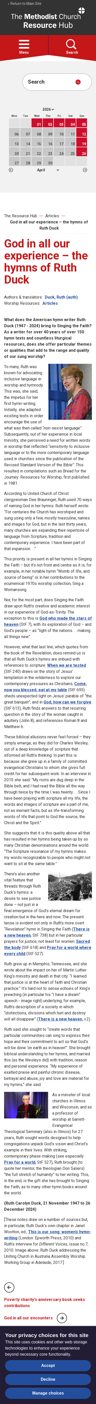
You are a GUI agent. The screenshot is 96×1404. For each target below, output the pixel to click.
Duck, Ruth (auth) (61, 297)
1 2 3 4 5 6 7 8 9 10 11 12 (48, 170)
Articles (52, 215)
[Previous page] (9, 1287)
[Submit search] (78, 82)
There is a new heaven (60, 1019)
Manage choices (48, 1393)
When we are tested (66, 665)
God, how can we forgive (67, 702)
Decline (48, 1379)
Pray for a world (19, 1162)
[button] (24, 44)
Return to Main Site (24, 4)
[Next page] (62, 1318)
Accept (48, 1365)
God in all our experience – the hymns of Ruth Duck (49, 225)
